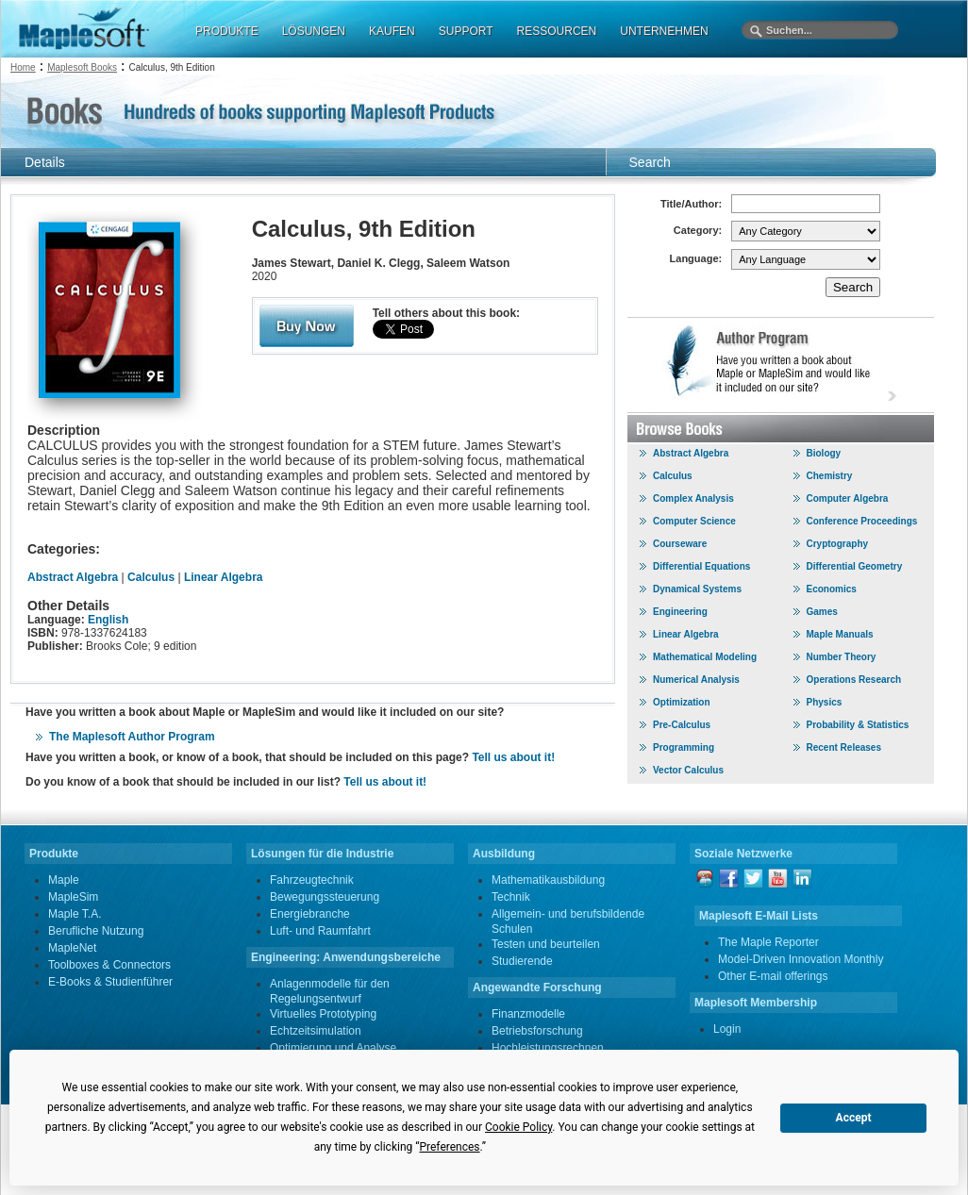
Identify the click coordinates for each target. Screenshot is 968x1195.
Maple (63, 880)
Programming (683, 747)
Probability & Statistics (858, 725)
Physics (825, 702)
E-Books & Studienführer (110, 981)
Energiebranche (310, 914)
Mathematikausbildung (548, 880)
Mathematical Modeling (705, 657)
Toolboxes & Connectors (109, 964)
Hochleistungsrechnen (548, 1047)
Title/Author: (691, 203)
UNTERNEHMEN (664, 31)
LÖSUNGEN (313, 31)
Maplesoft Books (82, 67)
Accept (854, 1117)
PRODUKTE (227, 31)
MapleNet (72, 947)
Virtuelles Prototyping (323, 1014)
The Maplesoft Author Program (132, 736)
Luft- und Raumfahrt (320, 931)
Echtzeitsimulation (315, 1030)
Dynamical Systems (697, 589)
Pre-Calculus (681, 725)
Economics (832, 589)
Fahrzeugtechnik (312, 880)
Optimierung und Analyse (333, 1047)
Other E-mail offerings (773, 976)
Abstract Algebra (72, 577)
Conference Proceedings (862, 521)
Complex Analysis (693, 498)
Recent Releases (844, 747)
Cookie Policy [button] (518, 1127)
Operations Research (854, 679)
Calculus (151, 577)
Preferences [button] (449, 1147)
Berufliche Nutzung (95, 931)
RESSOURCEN (557, 31)
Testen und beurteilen (546, 944)
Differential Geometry (855, 566)
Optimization (681, 702)
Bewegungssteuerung (324, 897)
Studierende (522, 961)
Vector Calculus (688, 770)
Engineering (680, 611)
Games (822, 611)
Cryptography (838, 544)
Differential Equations (701, 566)
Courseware (680, 544)
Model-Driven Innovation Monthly (800, 959)
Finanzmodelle (528, 1014)
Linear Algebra (223, 577)
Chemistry (830, 476)
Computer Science (694, 521)
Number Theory (841, 657)
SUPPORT (466, 31)
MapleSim (73, 897)
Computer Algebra (848, 498)
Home (23, 67)
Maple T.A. (74, 914)
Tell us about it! (513, 757)
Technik (511, 897)
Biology (824, 453)
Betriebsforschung (537, 1030)
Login (727, 1029)
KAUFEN (392, 31)
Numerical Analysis (696, 679)
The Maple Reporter (768, 942)
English (108, 619)
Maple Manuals (840, 634)
